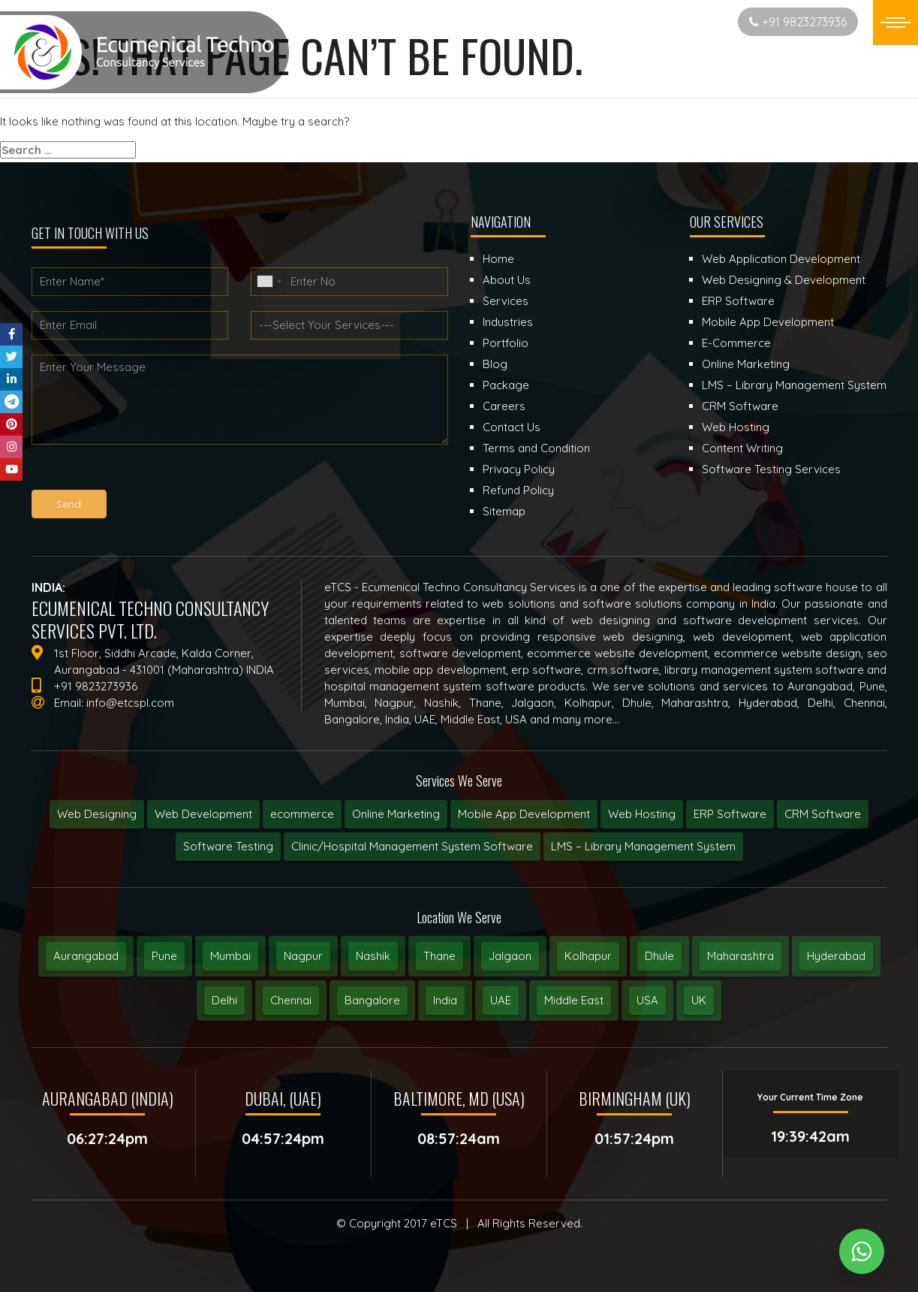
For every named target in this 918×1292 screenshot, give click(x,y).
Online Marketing (396, 814)
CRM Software (822, 814)
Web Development (203, 814)
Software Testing (228, 846)
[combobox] (268, 281)
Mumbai (230, 956)
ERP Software (730, 814)
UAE (500, 1000)
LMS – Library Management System (643, 846)
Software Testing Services (771, 469)
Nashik (373, 956)
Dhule (659, 956)
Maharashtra (740, 956)
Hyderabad (836, 956)
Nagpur (303, 956)
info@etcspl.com (130, 703)
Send (68, 504)
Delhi (224, 1000)
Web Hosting (642, 814)
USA (647, 1000)
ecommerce (302, 814)
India (445, 1000)
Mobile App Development (524, 814)
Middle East (573, 1000)
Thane (439, 956)
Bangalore (372, 1000)
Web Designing (97, 814)
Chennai (291, 1000)
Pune (164, 956)
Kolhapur (588, 956)
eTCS (443, 1223)
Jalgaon (510, 956)
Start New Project (667, 21)
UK (698, 1000)
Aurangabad (86, 956)
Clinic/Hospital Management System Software (412, 846)
